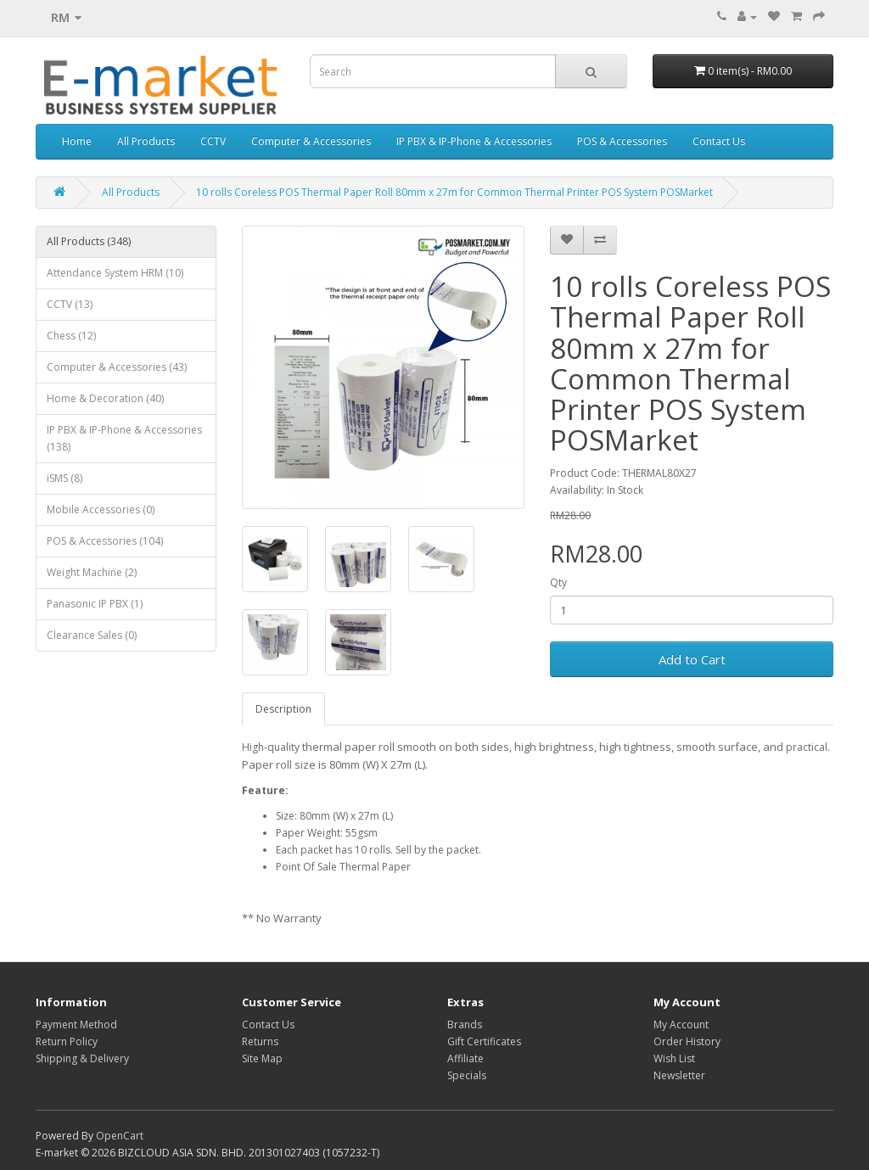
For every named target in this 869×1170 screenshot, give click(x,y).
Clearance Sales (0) (92, 635)
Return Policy (67, 1041)
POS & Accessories (622, 141)
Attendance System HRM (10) (115, 273)
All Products (146, 141)
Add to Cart (692, 659)
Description (283, 709)
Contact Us (718, 141)
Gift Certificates (484, 1041)
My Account (681, 1024)
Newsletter (679, 1075)
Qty (558, 582)
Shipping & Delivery (82, 1058)
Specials (466, 1075)
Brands (464, 1024)
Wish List (674, 1058)
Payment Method (76, 1024)
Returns (260, 1041)
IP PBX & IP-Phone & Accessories (474, 141)
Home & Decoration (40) (105, 398)
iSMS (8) (64, 478)
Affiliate (465, 1058)
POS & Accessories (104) (105, 541)
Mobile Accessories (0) (100, 509)
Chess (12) (71, 335)
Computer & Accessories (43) (117, 367)
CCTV (213, 141)
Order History (686, 1041)
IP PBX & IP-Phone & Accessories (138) (124, 438)
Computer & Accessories (311, 141)
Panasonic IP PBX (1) (95, 603)
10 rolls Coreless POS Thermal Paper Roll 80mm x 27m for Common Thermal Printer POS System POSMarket (454, 192)
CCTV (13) (70, 304)
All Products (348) (89, 241)
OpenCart (119, 1135)
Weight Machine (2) (92, 572)
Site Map (262, 1058)
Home (77, 141)
